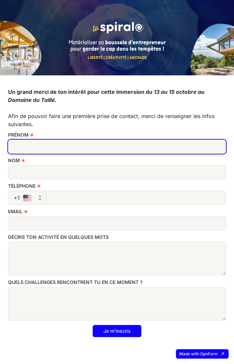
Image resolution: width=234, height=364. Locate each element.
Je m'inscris (117, 331)
